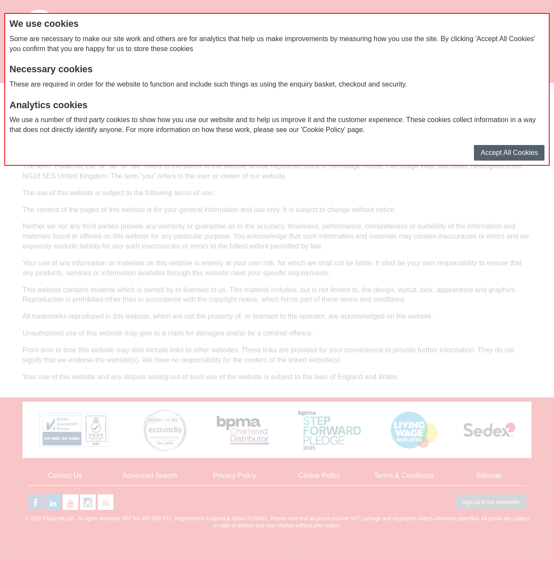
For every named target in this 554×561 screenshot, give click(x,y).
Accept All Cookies (509, 152)
